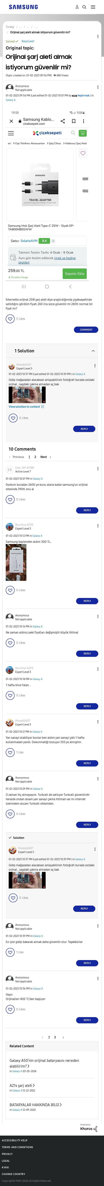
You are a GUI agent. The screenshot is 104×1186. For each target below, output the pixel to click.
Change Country (13, 1174)
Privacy (7, 1154)
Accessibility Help (15, 1140)
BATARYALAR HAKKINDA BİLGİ (34, 1105)
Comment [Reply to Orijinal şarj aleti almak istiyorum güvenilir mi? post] (86, 329)
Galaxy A (11, 100)
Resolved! (28, 41)
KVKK (5, 1167)
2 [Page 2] (35, 457)
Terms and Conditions (17, 1147)
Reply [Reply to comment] (84, 429)
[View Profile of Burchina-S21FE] (24, 524)
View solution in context (24, 406)
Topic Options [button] (91, 36)
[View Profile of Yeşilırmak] (84, 95)
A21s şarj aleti (21, 1085)
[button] (91, 87)
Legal (6, 1160)
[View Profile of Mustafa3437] (23, 364)
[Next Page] (45, 457)
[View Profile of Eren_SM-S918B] (24, 467)
